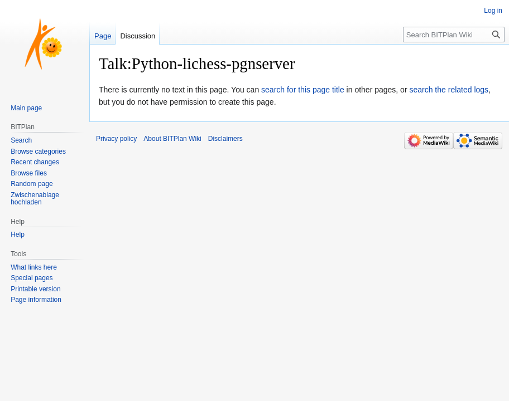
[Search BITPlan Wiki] (454, 34)
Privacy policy (116, 139)
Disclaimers (225, 139)
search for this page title (302, 89)
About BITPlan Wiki (172, 139)
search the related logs (448, 89)
